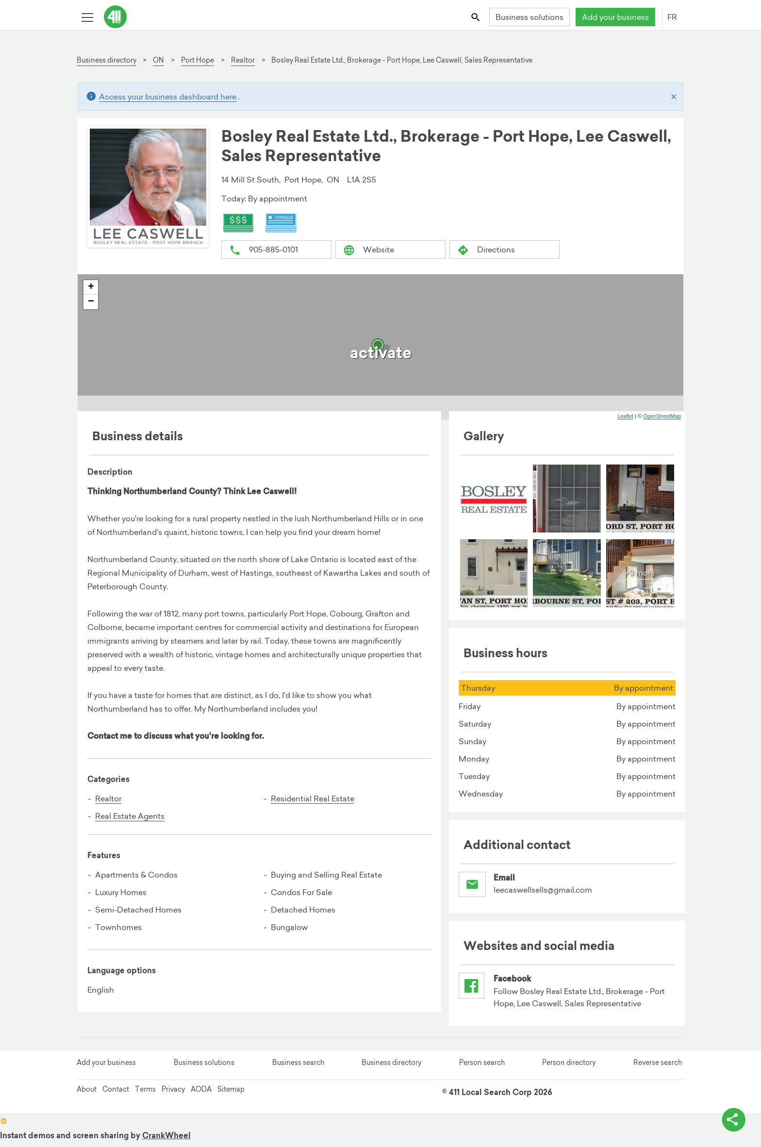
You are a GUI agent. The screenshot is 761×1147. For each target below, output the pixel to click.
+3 (640, 573)
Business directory (391, 1068)
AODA (201, 1095)
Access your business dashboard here (167, 97)
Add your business (615, 17)
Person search (482, 1068)
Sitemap (231, 1095)
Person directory (569, 1068)
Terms (145, 1095)
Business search (298, 1068)
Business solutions (529, 17)
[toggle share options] (731, 1117)
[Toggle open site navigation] (87, 16)
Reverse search (657, 1068)
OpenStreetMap (662, 416)
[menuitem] (494, 499)
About (87, 1095)
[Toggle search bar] (476, 16)
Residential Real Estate (312, 799)
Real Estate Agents (130, 816)
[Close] (674, 97)
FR (672, 17)
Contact (115, 1095)
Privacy (173, 1095)
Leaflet (625, 416)
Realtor (108, 799)
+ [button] (91, 288)
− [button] (91, 302)
